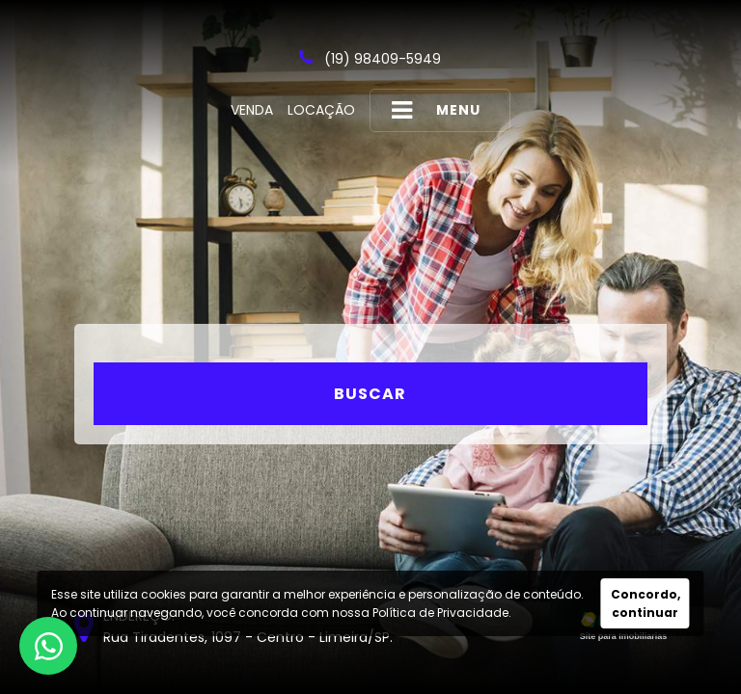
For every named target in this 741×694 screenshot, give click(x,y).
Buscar (370, 394)
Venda (252, 110)
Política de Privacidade (440, 612)
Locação (321, 110)
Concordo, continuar (645, 603)
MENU (436, 110)
